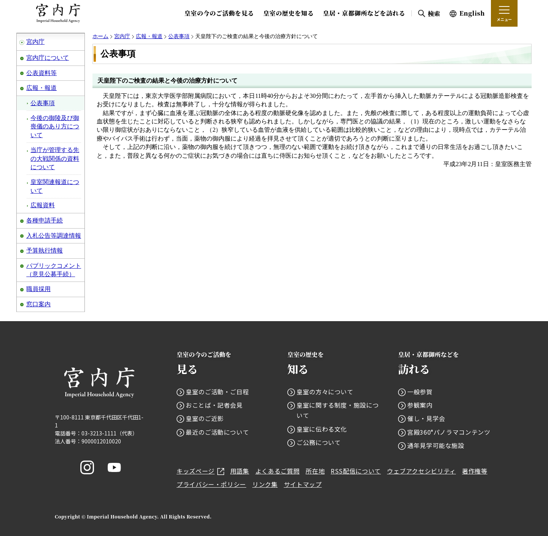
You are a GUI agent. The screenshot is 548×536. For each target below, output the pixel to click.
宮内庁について (47, 57)
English (472, 13)
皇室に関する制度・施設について (337, 410)
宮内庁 (35, 41)
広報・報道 (41, 88)
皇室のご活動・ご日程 (217, 391)
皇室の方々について (325, 391)
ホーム (100, 36)
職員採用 (38, 289)
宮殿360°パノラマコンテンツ (449, 432)
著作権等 (474, 470)
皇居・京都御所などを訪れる (364, 13)
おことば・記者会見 (214, 405)
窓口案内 (38, 304)
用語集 (239, 470)
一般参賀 (420, 391)
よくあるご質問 (277, 470)
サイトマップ (303, 484)
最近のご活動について (217, 432)
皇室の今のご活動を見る (219, 13)
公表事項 (42, 103)
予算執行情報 (44, 250)
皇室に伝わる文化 (321, 429)
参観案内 (420, 405)
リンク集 (265, 484)
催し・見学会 (426, 418)
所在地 (315, 470)
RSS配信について (356, 470)
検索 (434, 13)
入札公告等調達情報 (53, 235)
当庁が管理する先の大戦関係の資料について (54, 158)
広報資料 (42, 205)
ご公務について (318, 442)
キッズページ (200, 470)
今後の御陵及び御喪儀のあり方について (54, 126)
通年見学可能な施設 (435, 445)
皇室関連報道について (54, 186)
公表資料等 (41, 73)
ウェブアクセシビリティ (421, 470)
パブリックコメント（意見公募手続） (53, 269)
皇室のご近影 (205, 418)
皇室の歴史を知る (288, 13)
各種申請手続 (44, 220)
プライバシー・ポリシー (211, 484)
